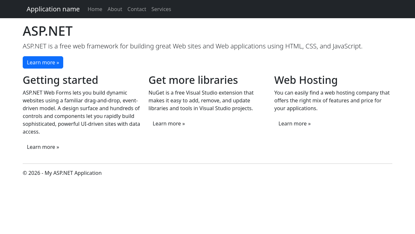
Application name (53, 9)
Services (161, 9)
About (115, 9)
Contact (136, 9)
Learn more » (43, 62)
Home (95, 9)
